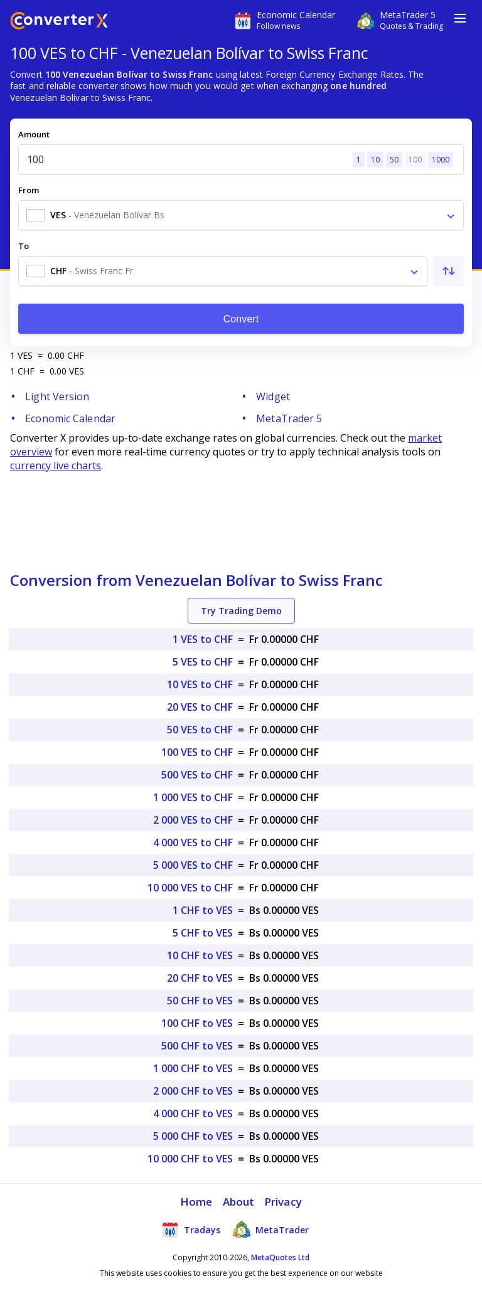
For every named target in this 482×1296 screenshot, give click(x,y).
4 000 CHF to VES (193, 1113)
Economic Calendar (70, 418)
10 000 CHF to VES (190, 1159)
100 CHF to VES (197, 1023)
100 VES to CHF (197, 752)
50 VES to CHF (200, 729)
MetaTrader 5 (289, 418)
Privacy (283, 1201)
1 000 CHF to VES (193, 1068)
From (28, 190)
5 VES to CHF (203, 662)
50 (394, 159)
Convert (241, 319)
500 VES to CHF (197, 775)
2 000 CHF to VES (193, 1091)
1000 (440, 159)
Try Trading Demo (241, 611)
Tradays (190, 1229)
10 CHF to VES (200, 955)
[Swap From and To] (449, 271)
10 (375, 159)
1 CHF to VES (203, 910)
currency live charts (55, 465)
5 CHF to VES (203, 933)
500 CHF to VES (197, 1046)
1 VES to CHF (203, 639)
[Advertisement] (241, 516)
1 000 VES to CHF (193, 797)
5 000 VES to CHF (193, 865)
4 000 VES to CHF (193, 842)
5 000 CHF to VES (193, 1136)
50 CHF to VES (200, 1000)
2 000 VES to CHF (193, 820)
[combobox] (241, 215)
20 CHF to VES (200, 978)
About (239, 1201)
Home (196, 1201)
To (23, 246)
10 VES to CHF (200, 684)
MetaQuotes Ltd (280, 1257)
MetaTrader (271, 1229)
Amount (34, 134)
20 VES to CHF (200, 707)
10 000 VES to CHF (190, 888)
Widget (273, 396)
